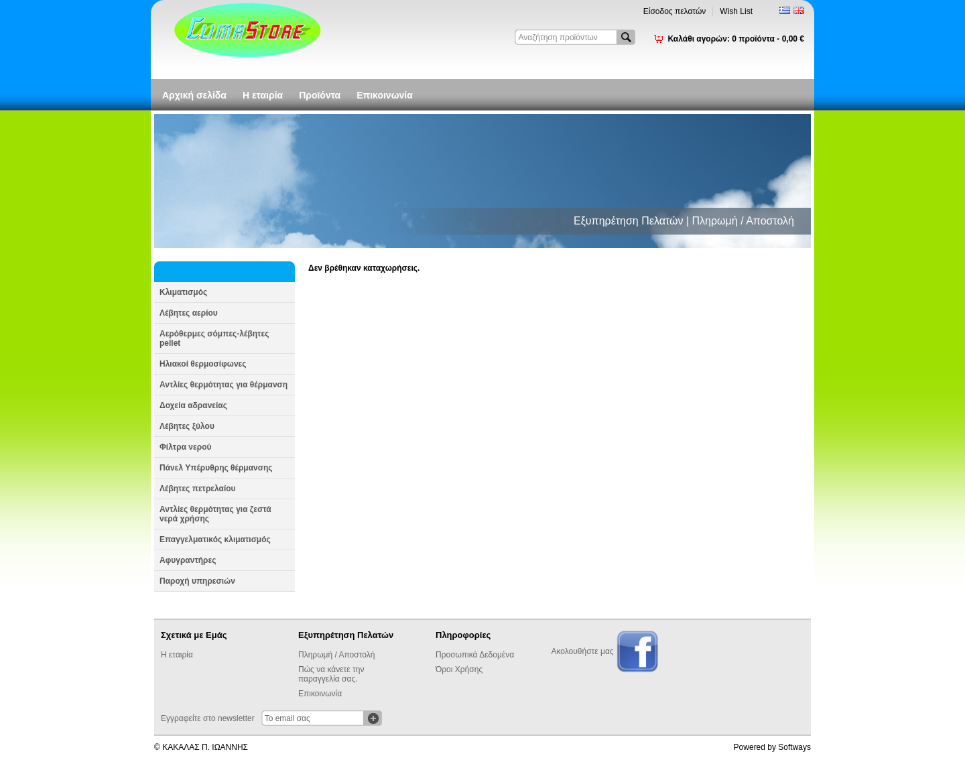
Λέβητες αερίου (188, 313)
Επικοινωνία (385, 95)
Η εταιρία (263, 95)
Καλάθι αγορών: (735, 39)
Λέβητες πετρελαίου (197, 488)
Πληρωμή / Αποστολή (336, 654)
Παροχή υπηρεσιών (197, 581)
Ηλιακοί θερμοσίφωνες (203, 364)
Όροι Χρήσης (459, 669)
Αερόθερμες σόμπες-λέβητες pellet (214, 338)
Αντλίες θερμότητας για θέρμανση (223, 384)
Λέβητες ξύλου (186, 426)
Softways (794, 747)
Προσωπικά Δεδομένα (475, 654)
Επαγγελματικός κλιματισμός (215, 539)
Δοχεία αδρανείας (193, 405)
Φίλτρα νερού (185, 447)
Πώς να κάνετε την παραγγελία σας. (331, 674)
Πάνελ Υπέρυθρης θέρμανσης (216, 467)
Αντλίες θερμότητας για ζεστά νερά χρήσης (215, 514)
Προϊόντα (319, 95)
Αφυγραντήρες (187, 560)
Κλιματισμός (183, 292)
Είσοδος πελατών (674, 11)
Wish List (736, 11)
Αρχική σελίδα (194, 95)
